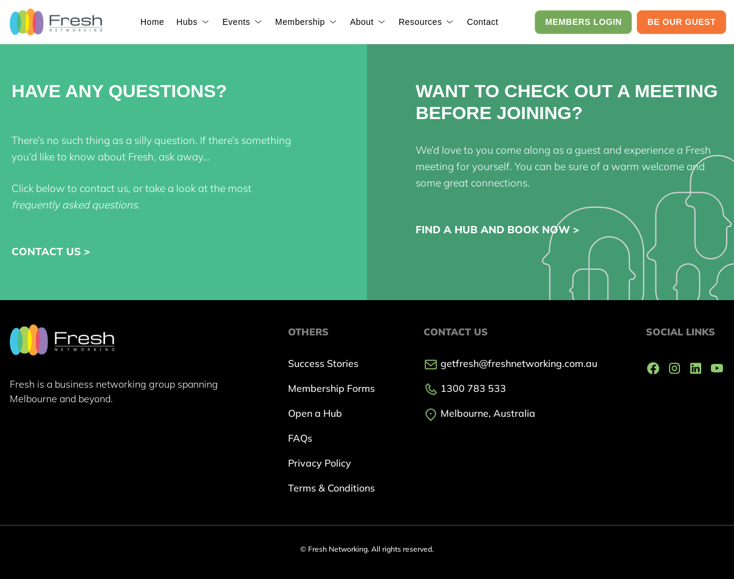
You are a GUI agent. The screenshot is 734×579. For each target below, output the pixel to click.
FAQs (300, 438)
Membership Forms (331, 388)
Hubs (186, 22)
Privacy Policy (319, 463)
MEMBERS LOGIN (583, 22)
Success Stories (323, 363)
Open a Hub (315, 413)
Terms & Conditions (331, 488)
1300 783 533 (465, 388)
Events (236, 22)
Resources (420, 22)
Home (152, 22)
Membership (300, 22)
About (362, 22)
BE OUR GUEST (681, 22)
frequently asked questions (74, 204)
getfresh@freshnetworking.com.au (510, 363)
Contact (482, 22)
